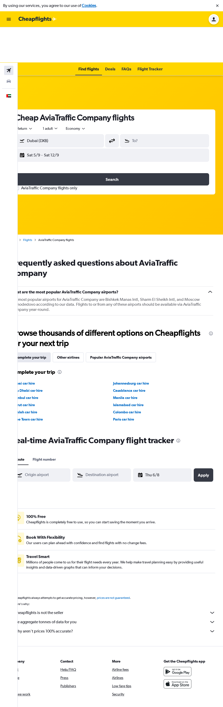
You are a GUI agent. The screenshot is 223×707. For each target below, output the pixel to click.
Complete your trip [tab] (47, 322)
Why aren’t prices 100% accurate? (123, 596)
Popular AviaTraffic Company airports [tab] (137, 322)
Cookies (89, 5)
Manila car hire (134, 362)
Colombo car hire (136, 377)
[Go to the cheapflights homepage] (37, 19)
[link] (28, 685)
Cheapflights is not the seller (123, 577)
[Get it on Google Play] (182, 636)
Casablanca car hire (138, 355)
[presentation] (211, 298)
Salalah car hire (41, 377)
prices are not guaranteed (130, 562)
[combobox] (42, 93)
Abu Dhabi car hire (44, 355)
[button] (217, 5)
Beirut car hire (40, 369)
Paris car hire (132, 384)
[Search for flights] (8, 35)
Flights (44, 204)
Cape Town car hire (44, 384)
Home (29, 204)
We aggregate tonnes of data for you (123, 586)
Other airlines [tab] (85, 322)
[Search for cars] (8, 46)
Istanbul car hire (42, 362)
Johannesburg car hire (139, 348)
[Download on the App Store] (182, 648)
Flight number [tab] (60, 424)
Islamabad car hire (137, 369)
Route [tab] (36, 424)
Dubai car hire (40, 348)
